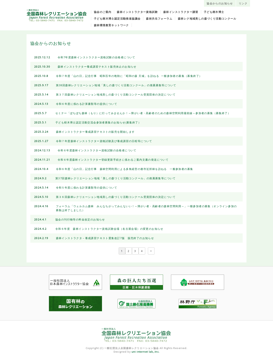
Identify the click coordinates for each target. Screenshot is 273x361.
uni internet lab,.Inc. (146, 351)
